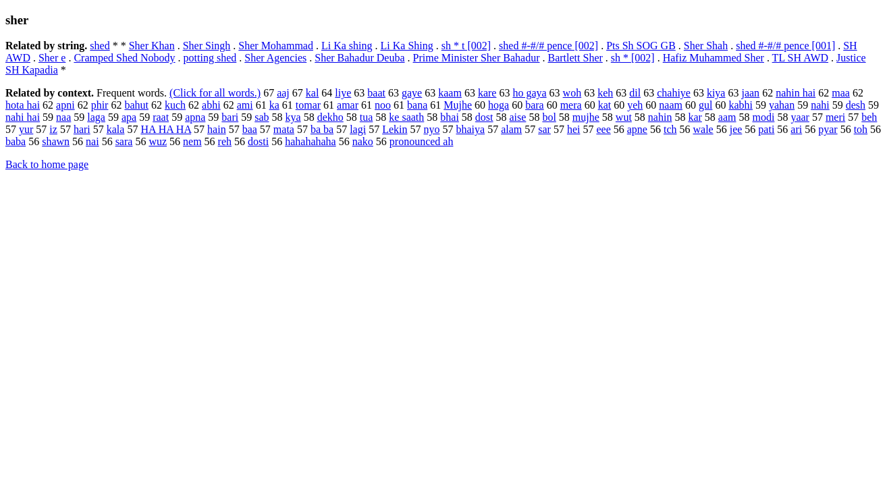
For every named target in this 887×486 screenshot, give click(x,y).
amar (347, 105)
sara (124, 141)
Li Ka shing (347, 45)
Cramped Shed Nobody (124, 57)
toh (860, 129)
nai (92, 141)
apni (65, 105)
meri (835, 117)
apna (195, 117)
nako (362, 141)
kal (312, 93)
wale (703, 129)
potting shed (210, 57)
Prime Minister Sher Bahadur (476, 57)
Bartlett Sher (575, 57)
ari (796, 129)
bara (534, 105)
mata (283, 129)
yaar (799, 117)
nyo (431, 129)
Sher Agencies (275, 57)
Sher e (51, 57)
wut (624, 117)
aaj (283, 93)
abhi (211, 105)
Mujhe (458, 105)
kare (487, 93)
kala (116, 129)
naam (670, 105)
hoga (498, 105)
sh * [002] (633, 57)
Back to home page (46, 164)
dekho (330, 117)
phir (100, 105)
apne (637, 129)
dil (635, 93)
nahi (820, 105)
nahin (660, 117)
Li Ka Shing (407, 45)
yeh (635, 105)
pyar (827, 129)
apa (129, 117)
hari (82, 129)
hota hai (22, 105)
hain (216, 129)
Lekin (394, 129)
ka (274, 105)
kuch (175, 105)
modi (763, 117)
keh (605, 93)
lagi (358, 129)
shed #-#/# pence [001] (785, 45)
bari (229, 117)
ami (245, 105)
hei (574, 129)
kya (293, 117)
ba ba (322, 129)
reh (225, 141)
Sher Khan (152, 45)
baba (15, 141)
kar (694, 117)
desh (855, 105)
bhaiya (470, 129)
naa (63, 117)
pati (766, 129)
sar (544, 129)
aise (518, 117)
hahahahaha (310, 141)
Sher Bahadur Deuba (359, 57)
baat (376, 93)
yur (26, 129)
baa (249, 129)
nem (192, 141)
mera (571, 105)
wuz (158, 141)
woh (572, 93)
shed (99, 45)
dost (484, 117)
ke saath (406, 117)
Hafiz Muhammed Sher (713, 57)
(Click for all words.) (215, 93)
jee (736, 129)
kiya (716, 93)
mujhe (585, 117)
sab (261, 117)
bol (549, 117)
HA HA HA (165, 129)
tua (366, 117)
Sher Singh (207, 45)
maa (841, 93)
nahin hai (795, 93)
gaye (412, 93)
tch (670, 129)
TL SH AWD (800, 57)
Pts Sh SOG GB (641, 45)
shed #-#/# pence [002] (548, 45)
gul (705, 105)
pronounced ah (421, 141)
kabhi (740, 105)
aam (727, 117)
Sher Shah (706, 45)
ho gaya (529, 93)
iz (53, 129)
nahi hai (22, 117)
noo (383, 105)
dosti (258, 141)
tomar (308, 105)
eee (603, 129)
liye (343, 93)
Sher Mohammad (275, 45)
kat (605, 105)
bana (417, 105)
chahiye (674, 93)
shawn (56, 141)
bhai (449, 117)
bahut (136, 105)
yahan (782, 105)
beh (869, 117)
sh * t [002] (466, 45)
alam (511, 129)
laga (96, 117)
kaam (450, 93)
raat (161, 117)
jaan (750, 93)
